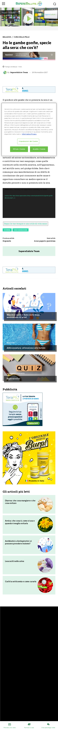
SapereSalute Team (19, 72)
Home (4, 12)
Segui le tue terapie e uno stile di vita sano (25, 223)
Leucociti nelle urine (14, 561)
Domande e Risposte (16, 373)
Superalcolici (13, 378)
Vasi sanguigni (20, 230)
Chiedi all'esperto (15, 309)
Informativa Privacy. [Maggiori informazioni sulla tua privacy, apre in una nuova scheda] (29, 134)
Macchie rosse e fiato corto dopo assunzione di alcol (23, 315)
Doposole (7, 241)
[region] (29, 129)
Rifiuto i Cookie (19, 149)
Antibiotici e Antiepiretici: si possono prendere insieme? (18, 542)
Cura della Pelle (21, 37)
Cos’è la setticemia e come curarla (20, 581)
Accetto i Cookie (39, 149)
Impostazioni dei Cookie (28, 141)
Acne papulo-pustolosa (44, 241)
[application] (29, 203)
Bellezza (12, 12)
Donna (7, 230)
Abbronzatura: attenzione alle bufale (26, 347)
